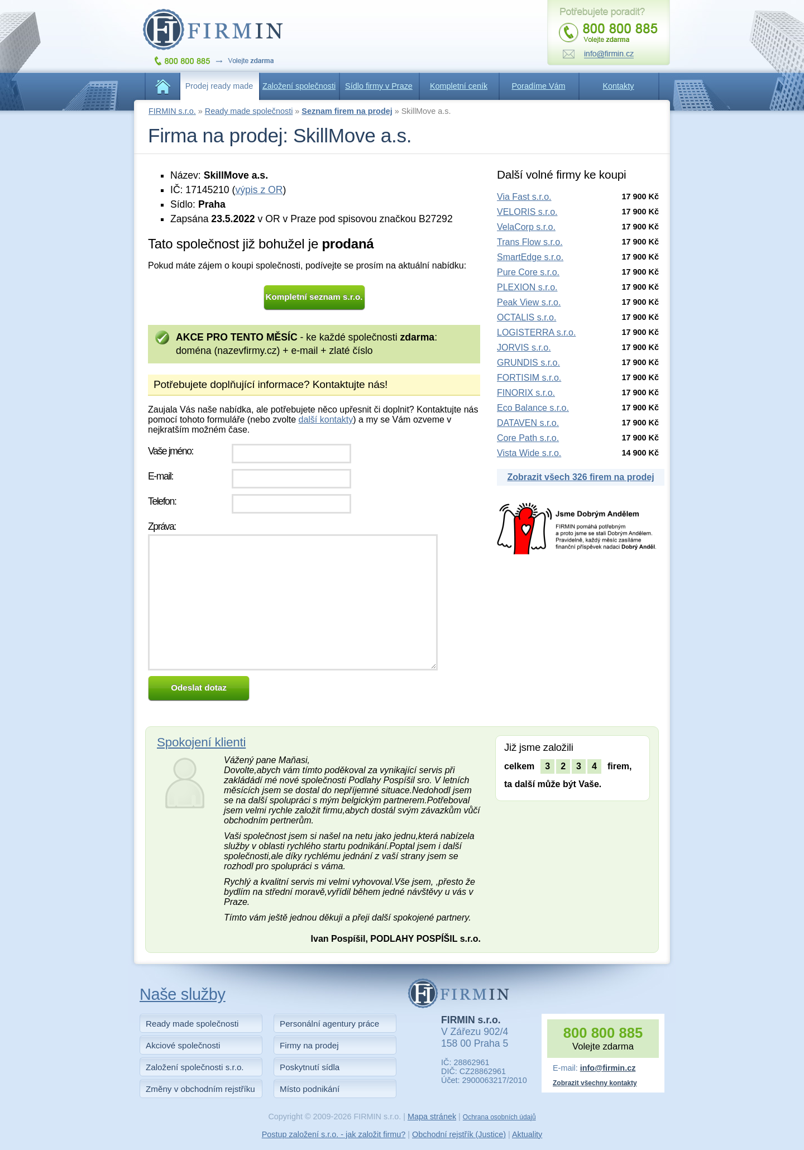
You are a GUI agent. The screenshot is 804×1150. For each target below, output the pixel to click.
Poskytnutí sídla (309, 1067)
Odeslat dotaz (199, 687)
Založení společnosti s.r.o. (195, 1067)
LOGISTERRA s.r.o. (536, 332)
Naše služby (183, 994)
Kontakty (618, 86)
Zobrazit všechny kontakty (595, 1083)
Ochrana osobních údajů (499, 1117)
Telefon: (162, 501)
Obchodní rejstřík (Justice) (459, 1134)
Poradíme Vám (539, 86)
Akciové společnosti (183, 1045)
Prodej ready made (219, 86)
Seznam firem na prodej (347, 111)
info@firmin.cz (608, 1067)
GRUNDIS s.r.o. (528, 362)
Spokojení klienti (201, 742)
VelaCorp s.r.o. (526, 227)
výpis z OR (259, 189)
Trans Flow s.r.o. (530, 242)
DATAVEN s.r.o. (528, 423)
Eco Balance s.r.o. (533, 408)
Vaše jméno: (170, 451)
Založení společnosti (299, 86)
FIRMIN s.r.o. (172, 111)
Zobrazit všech (580, 477)
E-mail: (160, 476)
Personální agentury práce (329, 1023)
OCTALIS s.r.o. (526, 317)
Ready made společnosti (249, 111)
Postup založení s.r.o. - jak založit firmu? (334, 1134)
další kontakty (325, 419)
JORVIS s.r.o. (524, 347)
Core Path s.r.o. (528, 438)
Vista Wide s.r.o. (529, 453)
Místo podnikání (309, 1089)
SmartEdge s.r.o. (530, 257)
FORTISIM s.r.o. (529, 377)
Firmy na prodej (309, 1045)
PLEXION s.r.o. (527, 287)
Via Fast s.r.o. (524, 197)
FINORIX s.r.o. (526, 392)
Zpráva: (162, 526)
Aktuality (527, 1134)
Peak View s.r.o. (529, 302)
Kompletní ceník (458, 86)
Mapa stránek (432, 1116)
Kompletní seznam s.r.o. (314, 296)
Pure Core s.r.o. (528, 272)
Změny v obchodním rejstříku (200, 1089)
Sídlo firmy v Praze (379, 86)
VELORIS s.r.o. (527, 212)
